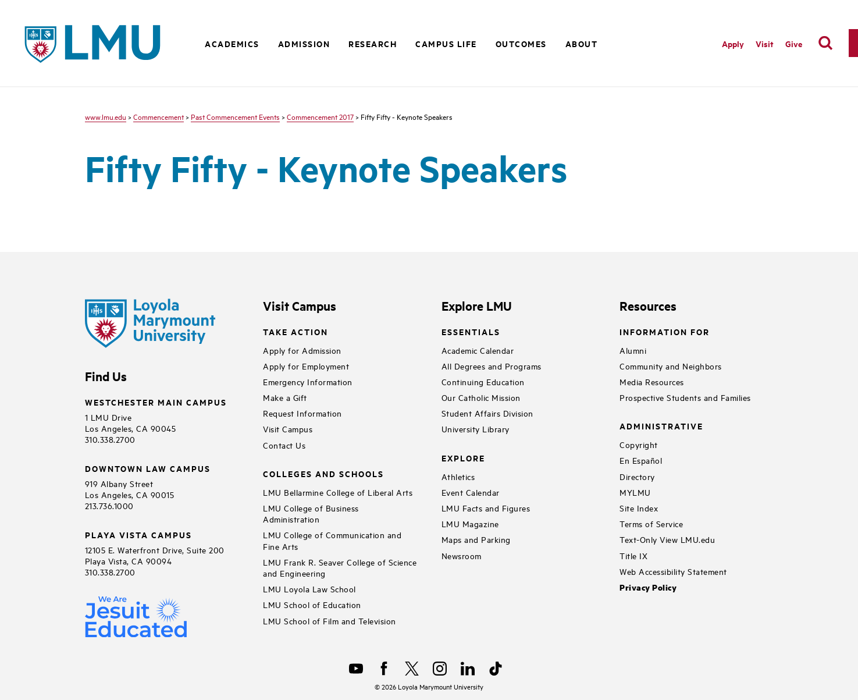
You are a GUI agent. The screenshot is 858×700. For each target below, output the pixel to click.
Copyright (639, 444)
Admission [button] (304, 43)
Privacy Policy (648, 587)
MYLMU (635, 492)
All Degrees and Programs (492, 365)
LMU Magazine (470, 523)
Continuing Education (483, 381)
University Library (476, 428)
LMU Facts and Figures (486, 507)
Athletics (458, 476)
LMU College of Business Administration (311, 513)
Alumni (633, 350)
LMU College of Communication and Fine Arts (332, 540)
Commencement (158, 116)
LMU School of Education (312, 604)
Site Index (639, 507)
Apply (733, 43)
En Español (641, 460)
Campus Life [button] (446, 43)
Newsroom (462, 555)
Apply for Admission (302, 350)
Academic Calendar (478, 350)
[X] (412, 669)
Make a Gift (285, 397)
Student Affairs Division (487, 412)
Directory (637, 476)
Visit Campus (287, 428)
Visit (765, 43)
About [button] (581, 43)
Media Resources (652, 381)
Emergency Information (308, 381)
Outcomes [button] (521, 43)
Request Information (302, 412)
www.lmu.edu (105, 116)
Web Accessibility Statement (673, 571)
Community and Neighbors (671, 365)
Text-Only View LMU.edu (667, 539)
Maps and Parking (476, 539)
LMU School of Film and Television (329, 620)
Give (793, 43)
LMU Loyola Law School (309, 588)
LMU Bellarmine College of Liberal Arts (337, 492)
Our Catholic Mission (481, 397)
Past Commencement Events (235, 116)
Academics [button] (232, 43)
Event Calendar (471, 492)
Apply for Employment (306, 365)
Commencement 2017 (320, 116)
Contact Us (284, 444)
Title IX (633, 555)
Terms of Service (651, 523)
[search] (825, 43)
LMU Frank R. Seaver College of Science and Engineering (339, 567)
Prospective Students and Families (685, 397)
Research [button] (372, 43)
